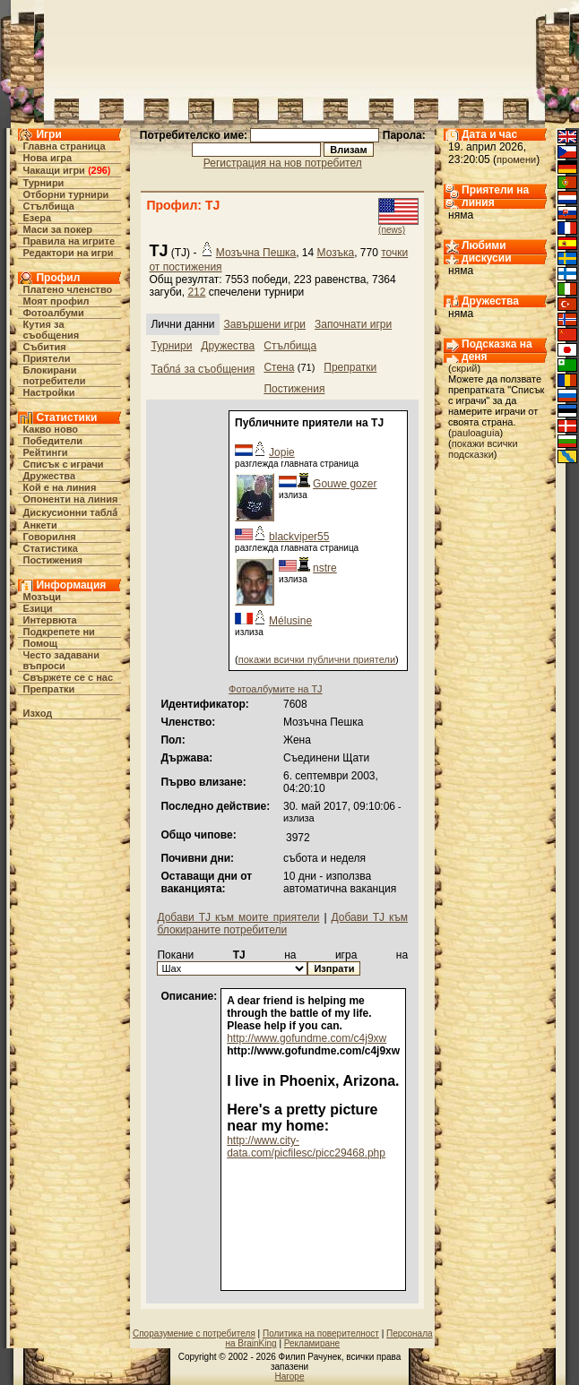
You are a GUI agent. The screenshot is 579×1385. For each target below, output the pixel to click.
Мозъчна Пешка (256, 252)
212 (196, 292)
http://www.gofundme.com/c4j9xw (306, 1038)
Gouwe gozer (344, 483)
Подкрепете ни (58, 631)
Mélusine (290, 621)
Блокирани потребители (53, 375)
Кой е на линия (59, 487)
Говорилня (48, 536)
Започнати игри (353, 324)
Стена (279, 367)
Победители (52, 440)
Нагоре (290, 1376)
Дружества (48, 475)
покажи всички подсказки (483, 449)
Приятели (46, 358)
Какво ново (50, 429)
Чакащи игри (53, 170)
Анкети (39, 525)
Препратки (48, 689)
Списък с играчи (62, 464)
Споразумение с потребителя (194, 1333)
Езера (36, 217)
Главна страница (63, 146)
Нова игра (47, 157)
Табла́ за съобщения (203, 369)
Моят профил (55, 301)
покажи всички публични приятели (316, 659)
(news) (391, 230)
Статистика (50, 548)
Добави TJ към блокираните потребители (282, 923)
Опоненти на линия (69, 499)
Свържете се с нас (67, 677)
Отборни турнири (65, 194)
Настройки (48, 392)
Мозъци (41, 596)
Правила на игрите (68, 241)
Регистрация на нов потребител (282, 163)
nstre (325, 568)
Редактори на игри (67, 252)
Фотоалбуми (52, 312)
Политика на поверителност (321, 1333)
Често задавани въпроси (60, 660)
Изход (37, 713)
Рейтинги (44, 452)
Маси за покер (57, 229)
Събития (43, 346)
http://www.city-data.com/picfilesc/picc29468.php (306, 1146)
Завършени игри (265, 324)
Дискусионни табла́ (69, 512)
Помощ (39, 643)
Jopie (282, 452)
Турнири (43, 182)
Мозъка (336, 252)
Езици (37, 608)
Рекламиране (312, 1343)
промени (516, 159)
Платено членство (67, 289)
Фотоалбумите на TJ (276, 689)
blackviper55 (299, 536)
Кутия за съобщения (50, 329)
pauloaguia (476, 432)
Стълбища (47, 206)
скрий (465, 368)
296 (99, 170)
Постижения (52, 560)
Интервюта (49, 620)
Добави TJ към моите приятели (238, 917)
